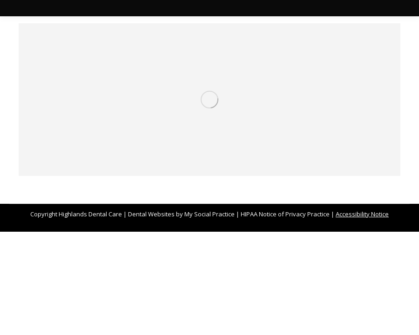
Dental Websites (151, 214)
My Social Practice (209, 214)
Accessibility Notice (362, 214)
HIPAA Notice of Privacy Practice (285, 214)
